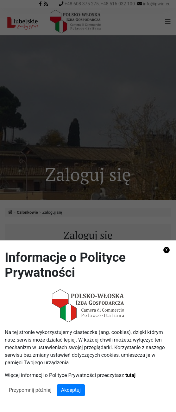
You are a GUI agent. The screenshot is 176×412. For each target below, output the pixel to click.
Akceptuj (71, 390)
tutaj (130, 375)
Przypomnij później (30, 390)
